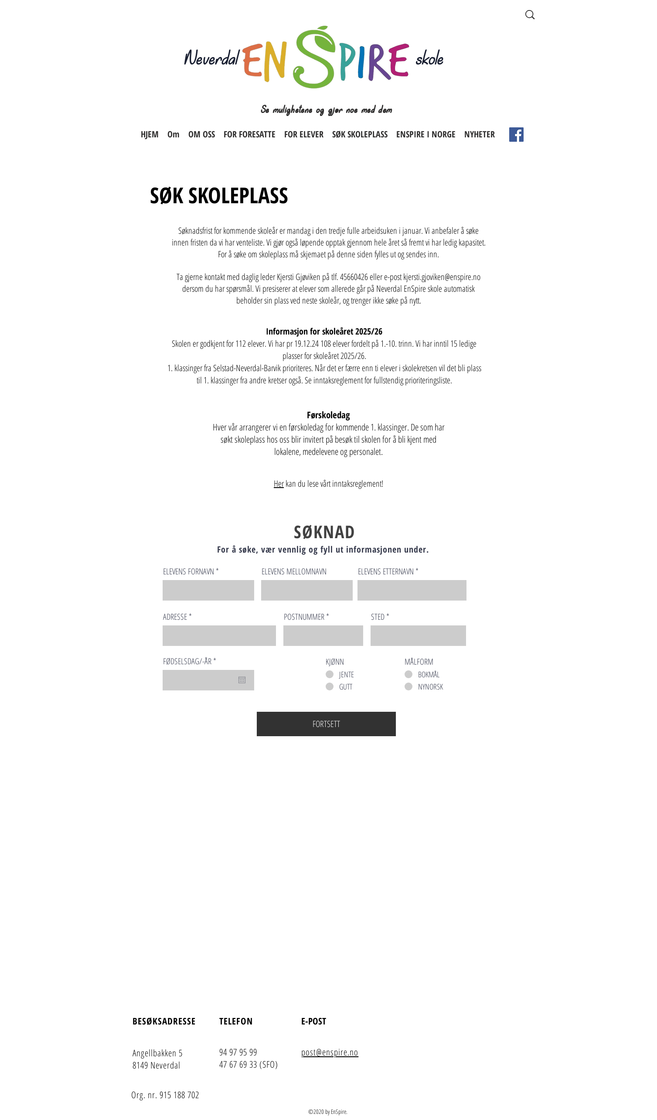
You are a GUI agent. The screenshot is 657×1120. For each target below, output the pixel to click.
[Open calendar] (241, 679)
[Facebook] (516, 134)
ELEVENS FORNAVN (188, 571)
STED (378, 617)
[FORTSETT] (326, 724)
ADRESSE (175, 617)
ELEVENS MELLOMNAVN (294, 571)
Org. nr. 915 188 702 (165, 1095)
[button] (249, 134)
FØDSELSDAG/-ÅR (191, 661)
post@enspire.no (330, 1052)
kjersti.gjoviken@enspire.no (441, 277)
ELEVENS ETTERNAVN (386, 571)
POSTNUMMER (304, 617)
